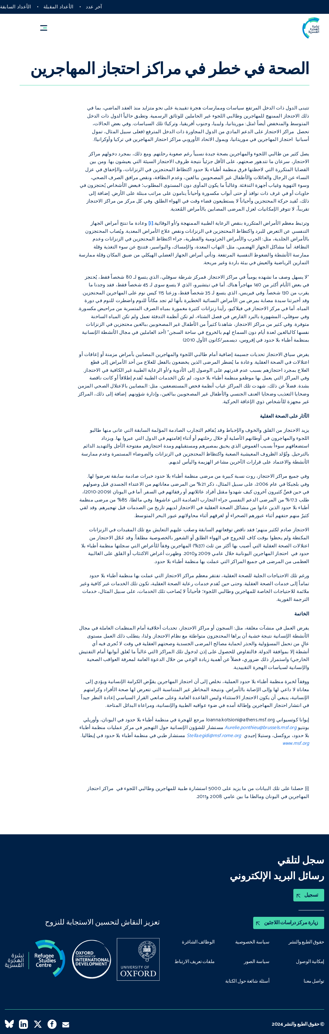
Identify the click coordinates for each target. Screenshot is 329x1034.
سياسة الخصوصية (252, 942)
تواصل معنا (314, 980)
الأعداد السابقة (15, 7)
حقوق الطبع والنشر (306, 942)
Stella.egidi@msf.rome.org (214, 736)
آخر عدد (94, 7)
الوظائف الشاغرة (198, 942)
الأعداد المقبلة (58, 7)
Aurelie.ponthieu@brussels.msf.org (261, 728)
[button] (46, 28)
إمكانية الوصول (310, 961)
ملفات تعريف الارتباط (194, 961)
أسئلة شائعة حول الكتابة (246, 980)
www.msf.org (295, 743)
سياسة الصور (256, 961)
